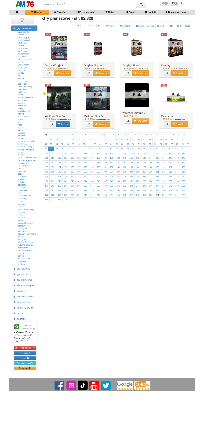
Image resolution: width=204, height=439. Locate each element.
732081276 (26, 326)
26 (178, 135)
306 (59, 195)
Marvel (21, 138)
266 (85, 186)
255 (157, 181)
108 (59, 153)
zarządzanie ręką (25, 250)
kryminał (21, 127)
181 (105, 167)
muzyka (21, 155)
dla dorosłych (23, 54)
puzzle (17, 313)
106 (46, 153)
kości (20, 125)
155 (78, 163)
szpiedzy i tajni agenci (27, 234)
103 (169, 149)
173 (52, 167)
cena (150, 26)
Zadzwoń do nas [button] (25, 363)
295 (131, 190)
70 (133, 144)
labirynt (21, 130)
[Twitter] (106, 385)
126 (177, 153)
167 (157, 163)
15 (118, 135)
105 (183, 149)
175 (65, 167)
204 (111, 172)
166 (151, 163)
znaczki (21, 253)
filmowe (21, 78)
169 (170, 163)
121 (144, 153)
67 (117, 144)
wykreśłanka (23, 248)
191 (170, 167)
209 (144, 172)
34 (84, 139)
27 (184, 135)
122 (151, 153)
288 (85, 190)
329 (65, 200)
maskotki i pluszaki (26, 141)
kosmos (21, 119)
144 (151, 158)
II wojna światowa (25, 97)
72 (144, 144)
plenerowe (22, 171)
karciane (21, 103)
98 (139, 149)
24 (167, 135)
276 (151, 186)
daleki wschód (24, 40)
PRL (20, 193)
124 (164, 153)
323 (170, 195)
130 (59, 158)
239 (52, 181)
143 (144, 158)
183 (118, 167)
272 (124, 186)
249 (118, 181)
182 (111, 167)
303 (183, 190)
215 (183, 172)
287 (78, 190)
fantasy (21, 73)
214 (177, 172)
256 (164, 181)
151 (52, 163)
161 (118, 163)
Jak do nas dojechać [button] (25, 348)
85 (67, 149)
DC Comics (23, 43)
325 (183, 195)
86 (73, 149)
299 (157, 190)
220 (72, 177)
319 (144, 195)
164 (137, 163)
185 (131, 167)
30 (62, 139)
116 (111, 153)
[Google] (125, 385)
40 (179, 26)
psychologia (23, 199)
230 (137, 177)
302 (177, 190)
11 (96, 135)
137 (105, 158)
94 (117, 149)
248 (111, 181)
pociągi (21, 174)
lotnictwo (21, 136)
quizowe (21, 204)
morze (20, 152)
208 (137, 172)
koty (19, 122)
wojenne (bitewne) (25, 245)
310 (85, 195)
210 (151, 172)
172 (46, 167)
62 (89, 144)
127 (183, 153)
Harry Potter (23, 89)
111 (78, 153)
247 (105, 181)
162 (124, 163)
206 (124, 172)
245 (92, 181)
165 (144, 163)
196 (59, 172)
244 (85, 181)
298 (151, 190)
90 (95, 149)
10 (91, 135)
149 (183, 158)
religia (20, 207)
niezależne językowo (26, 160)
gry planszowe (21, 28)
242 (72, 181)
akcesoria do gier (23, 285)
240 (59, 181)
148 (177, 158)
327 (52, 200)
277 (157, 186)
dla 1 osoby (23, 48)
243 (78, 181)
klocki (20, 108)
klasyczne (22, 106)
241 (65, 181)
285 (65, 190)
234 (164, 177)
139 (118, 158)
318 (137, 195)
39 (111, 139)
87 (78, 149)
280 (177, 186)
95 (122, 149)
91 (100, 149)
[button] (164, 3)
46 (150, 139)
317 (131, 195)
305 (52, 195)
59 (73, 144)
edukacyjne (23, 67)
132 (72, 158)
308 (72, 195)
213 (170, 172)
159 (105, 163)
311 (92, 195)
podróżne (22, 177)
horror (20, 95)
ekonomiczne (23, 70)
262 (59, 186)
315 (118, 195)
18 (135, 135)
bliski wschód (23, 32)
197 (65, 172)
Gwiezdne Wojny (25, 87)
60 (78, 144)
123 (157, 153)
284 (59, 190)
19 (140, 135)
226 (111, 177)
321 (157, 195)
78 (177, 144)
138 (111, 158)
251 (131, 181)
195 (52, 172)
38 (106, 139)
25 (173, 135)
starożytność (23, 228)
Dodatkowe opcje (177, 12)
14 (113, 135)
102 (163, 149)
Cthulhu (21, 35)
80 (188, 144)
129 (52, 158)
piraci (20, 168)
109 (65, 153)
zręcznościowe (24, 259)
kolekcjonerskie (24, 111)
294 (124, 190)
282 (46, 190)
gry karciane (20, 274)
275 (144, 186)
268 (98, 186)
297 (144, 190)
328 (59, 200)
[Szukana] (89, 4)
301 (170, 190)
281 (183, 186)
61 (84, 144)
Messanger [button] (25, 353)
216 (46, 177)
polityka (21, 182)
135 (92, 158)
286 (72, 190)
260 (46, 186)
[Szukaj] (141, 4)
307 (65, 195)
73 (150, 144)
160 (111, 163)
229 (131, 177)
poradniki (22, 185)
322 (164, 195)
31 (67, 139)
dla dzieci (22, 56)
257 (170, 181)
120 (187, 26)
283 (52, 190)
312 (98, 195)
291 (105, 190)
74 (155, 144)
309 (78, 195)
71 (139, 144)
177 (78, 167)
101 (156, 149)
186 (137, 167)
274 (137, 186)
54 (46, 144)
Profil (130, 12)
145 (157, 158)
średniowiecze (24, 264)
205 (118, 172)
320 (151, 195)
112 (85, 153)
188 (151, 167)
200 (85, 172)
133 (78, 158)
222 (85, 177)
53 (188, 139)
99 (144, 149)
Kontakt (150, 12)
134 (85, 158)
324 (177, 195)
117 (118, 153)
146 (164, 158)
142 (137, 158)
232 (151, 177)
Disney (21, 46)
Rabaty (110, 12)
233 (157, 177)
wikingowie (22, 239)
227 (118, 177)
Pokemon (22, 179)
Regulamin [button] (25, 368)
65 (106, 144)
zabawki (18, 291)
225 (105, 177)
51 (177, 139)
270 (111, 186)
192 (177, 167)
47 (155, 139)
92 (106, 149)
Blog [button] (22, 20)
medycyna (22, 144)
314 (111, 195)
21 (151, 135)
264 (72, 186)
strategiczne (23, 231)
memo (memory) (25, 147)
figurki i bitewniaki (23, 307)
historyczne (23, 92)
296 (137, 190)
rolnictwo (21, 212)
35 (89, 139)
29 (56, 139)
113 (92, 153)
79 (183, 144)
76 (166, 144)
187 (144, 167)
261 (52, 186)
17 (129, 135)
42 (128, 139)
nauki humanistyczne (27, 157)
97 (133, 149)
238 (46, 181)
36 (95, 139)
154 (72, 163)
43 (133, 139)
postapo (21, 188)
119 (131, 153)
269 (105, 186)
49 (166, 139)
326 (46, 200)
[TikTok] (83, 385)
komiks (21, 114)
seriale (20, 220)
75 (161, 144)
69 (128, 144)
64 (100, 144)
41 (122, 139)
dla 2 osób (22, 51)
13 (107, 135)
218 (59, 177)
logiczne (21, 133)
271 (118, 186)
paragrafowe (23, 163)
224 (98, 177)
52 (183, 139)
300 (164, 190)
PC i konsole (23, 166)
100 (150, 149)
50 (172, 139)
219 (65, 177)
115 (105, 153)
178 (85, 167)
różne (20, 215)
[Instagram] (72, 385)
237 (183, 177)
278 (164, 186)
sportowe (22, 226)
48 (161, 139)
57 (62, 144)
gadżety (18, 318)
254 (151, 181)
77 (172, 144)
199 (78, 172)
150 (46, 163)
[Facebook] (60, 385)
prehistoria (22, 190)
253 (144, 181)
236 (177, 177)
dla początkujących (26, 59)
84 (62, 149)
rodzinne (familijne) (26, 209)
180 (98, 167)
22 (157, 135)
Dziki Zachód (23, 65)
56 (57, 144)
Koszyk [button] (63, 124)
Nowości (60, 12)
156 (85, 163)
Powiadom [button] (62, 73)
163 (131, 163)
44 (139, 139)
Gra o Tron (22, 84)
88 (84, 149)
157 (92, 163)
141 (131, 158)
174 (59, 167)
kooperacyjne (23, 116)
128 (46, 158)
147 (170, 158)
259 (183, 181)
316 (124, 195)
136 (98, 158)
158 (98, 163)
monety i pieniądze (26, 149)
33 (78, 139)
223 (92, 177)
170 (177, 163)
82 (88, 26)
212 (164, 172)
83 (57, 149)
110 (72, 153)
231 (144, 177)
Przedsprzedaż (85, 12)
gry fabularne (21, 268)
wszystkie (111, 26)
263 (65, 186)
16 (124, 135)
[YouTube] (94, 385)
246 (98, 181)
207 (131, 172)
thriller (20, 237)
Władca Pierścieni (25, 242)
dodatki (21, 62)
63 (95, 144)
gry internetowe (22, 279)
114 (98, 153)
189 (157, 167)
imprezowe (22, 100)
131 (65, 158)
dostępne (125, 26)
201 (92, 172)
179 (92, 167)
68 (122, 144)
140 (124, 158)
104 (176, 149)
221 (78, 177)
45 (144, 139)
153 (65, 163)
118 (124, 153)
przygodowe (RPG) (26, 196)
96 (128, 149)
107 (52, 153)
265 (78, 186)
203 (105, 172)
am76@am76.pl (28, 329)
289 (92, 190)
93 (111, 149)
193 (183, 167)
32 (73, 139)
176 (72, 167)
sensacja (21, 218)
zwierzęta (22, 261)
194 (46, 172)
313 (105, 195)
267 (92, 186)
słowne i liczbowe (25, 223)
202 (98, 172)
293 (118, 190)
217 (52, 177)
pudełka (21, 201)
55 (51, 144)
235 (170, 177)
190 (164, 167)
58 (67, 144)
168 (164, 163)
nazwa (140, 26)
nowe (160, 26)
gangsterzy (22, 81)
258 (177, 181)
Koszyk (36, 12)
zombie (21, 256)
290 (98, 190)
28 (51, 139)
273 (131, 186)
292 (111, 190)
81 (46, 149)
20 (146, 135)
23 (162, 135)
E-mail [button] (25, 358)
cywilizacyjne (23, 37)
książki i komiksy (22, 296)
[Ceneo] (142, 385)
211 (157, 172)
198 (72, 172)
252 (137, 181)
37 (100, 139)
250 (124, 181)
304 (46, 195)
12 (102, 135)
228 (124, 177)
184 (124, 167)
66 (111, 144)
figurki (20, 76)
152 (59, 163)
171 (183, 163)
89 (89, 149)
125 (170, 153)
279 (170, 186)
